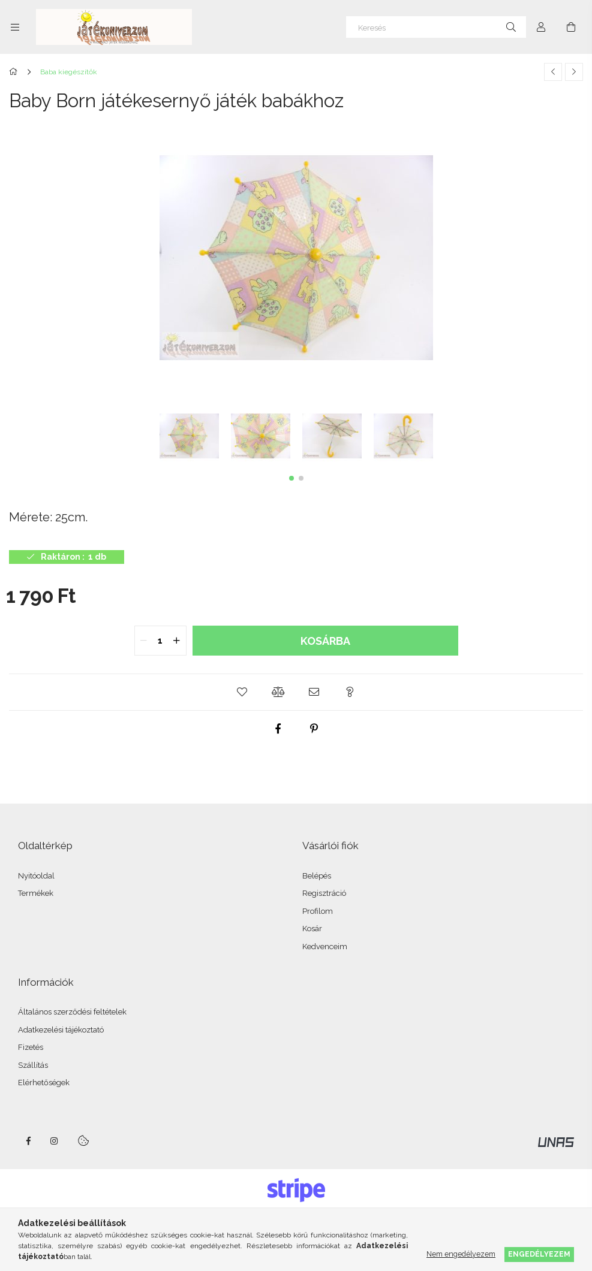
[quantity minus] (144, 640)
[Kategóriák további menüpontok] (15, 27)
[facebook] (278, 729)
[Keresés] (436, 27)
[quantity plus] (177, 640)
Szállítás (33, 1065)
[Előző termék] (553, 72)
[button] (291, 478)
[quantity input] (160, 640)
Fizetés (30, 1047)
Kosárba (325, 641)
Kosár (312, 928)
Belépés (316, 875)
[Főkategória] (15, 72)
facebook (28, 1141)
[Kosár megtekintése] (571, 27)
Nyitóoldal (36, 875)
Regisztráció (324, 893)
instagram (54, 1141)
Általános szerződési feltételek (72, 1011)
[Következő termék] (574, 72)
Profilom (317, 911)
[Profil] (541, 27)
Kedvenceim (324, 946)
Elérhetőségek (44, 1082)
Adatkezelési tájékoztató (61, 1029)
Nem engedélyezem (460, 1253)
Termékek (35, 893)
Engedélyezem (539, 1253)
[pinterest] (314, 729)
